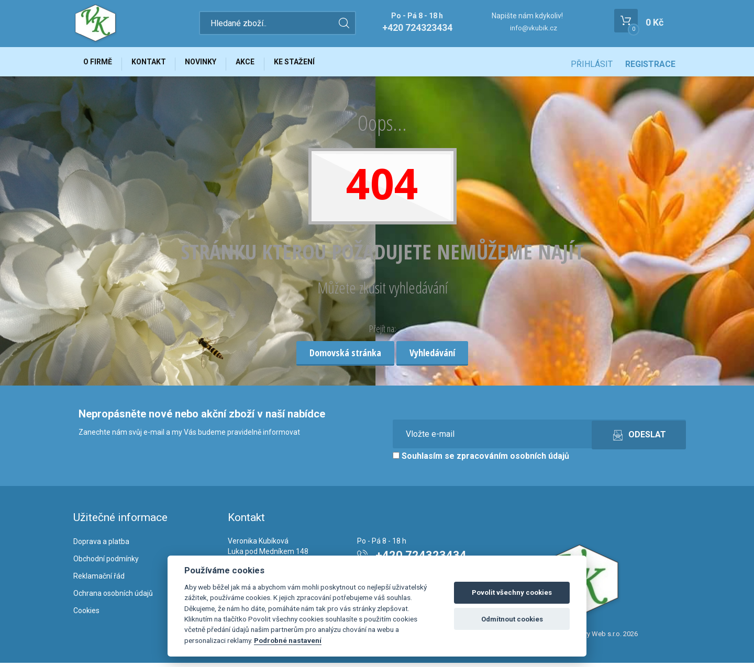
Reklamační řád (99, 580)
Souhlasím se (481, 461)
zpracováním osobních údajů (513, 461)
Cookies (86, 615)
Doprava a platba (101, 546)
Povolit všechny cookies (512, 592)
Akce (260, 64)
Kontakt (155, 64)
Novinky (211, 64)
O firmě (99, 64)
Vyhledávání (432, 357)
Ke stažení (313, 64)
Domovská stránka (345, 357)
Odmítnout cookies (512, 619)
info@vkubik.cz (533, 28)
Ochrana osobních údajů (113, 597)
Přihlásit (592, 64)
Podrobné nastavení (287, 640)
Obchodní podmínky (106, 563)
